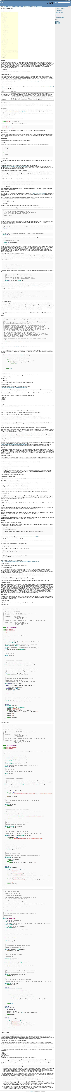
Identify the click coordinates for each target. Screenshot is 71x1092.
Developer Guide (28, 71)
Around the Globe (26, 6)
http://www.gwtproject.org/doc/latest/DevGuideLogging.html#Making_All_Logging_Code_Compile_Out (20, 561)
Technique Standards (4, 41)
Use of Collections (4, 54)
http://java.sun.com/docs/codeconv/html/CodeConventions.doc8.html (14, 387)
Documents (33, 6)
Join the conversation (60, 17)
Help (3, 0)
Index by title (57, 22)
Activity (15, 6)
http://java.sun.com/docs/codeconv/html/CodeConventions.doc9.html (14, 444)
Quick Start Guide (59, 12)
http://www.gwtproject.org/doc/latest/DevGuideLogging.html (29, 536)
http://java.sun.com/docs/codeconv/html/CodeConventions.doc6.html (14, 346)
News (20, 6)
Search (56, 2)
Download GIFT (59, 10)
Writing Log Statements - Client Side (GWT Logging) (10, 51)
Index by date (57, 23)
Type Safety (3, 55)
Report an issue (59, 15)
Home (1, 0)
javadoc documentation (33, 285)
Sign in (66, 0)
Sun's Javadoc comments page (39, 193)
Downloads (39, 6)
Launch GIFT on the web (60, 8)
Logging (3, 49)
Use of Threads (4, 52)
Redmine (32, 1091)
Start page (57, 21)
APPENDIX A (3, 57)
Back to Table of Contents (5, 10)
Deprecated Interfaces (5, 53)
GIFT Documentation (59, 14)
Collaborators (10, 6)
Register (69, 0)
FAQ (5, 6)
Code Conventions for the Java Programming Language (16, 111)
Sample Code (3, 56)
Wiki (2, 6)
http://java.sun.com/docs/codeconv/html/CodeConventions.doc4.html (14, 166)
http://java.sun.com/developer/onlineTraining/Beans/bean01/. (20, 435)
